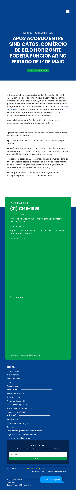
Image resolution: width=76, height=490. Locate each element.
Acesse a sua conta (15, 393)
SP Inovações (25, 485)
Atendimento (12, 419)
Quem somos (13, 375)
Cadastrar (38, 459)
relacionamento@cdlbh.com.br (25, 355)
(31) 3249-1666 (24, 208)
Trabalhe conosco (15, 386)
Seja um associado (15, 371)
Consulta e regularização (17, 423)
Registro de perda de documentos (21, 434)
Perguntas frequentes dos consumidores (24, 431)
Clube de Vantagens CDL (17, 404)
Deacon (10, 427)
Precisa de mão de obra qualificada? (22, 408)
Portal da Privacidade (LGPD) (19, 438)
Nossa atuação (13, 378)
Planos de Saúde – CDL (16, 401)
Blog (9, 382)
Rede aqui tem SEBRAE (16, 412)
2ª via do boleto (13, 397)
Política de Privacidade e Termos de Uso (49, 472)
